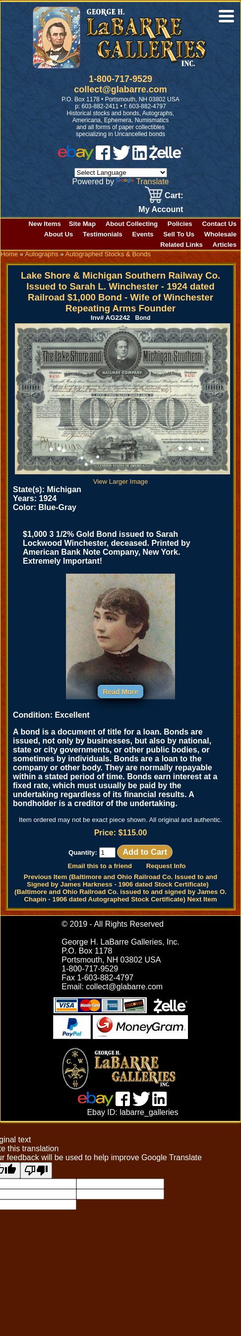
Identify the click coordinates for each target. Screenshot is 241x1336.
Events (142, 234)
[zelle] (166, 157)
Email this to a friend (99, 866)
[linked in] (139, 157)
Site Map (82, 223)
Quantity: (92, 852)
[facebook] (103, 157)
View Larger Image (122, 477)
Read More (120, 692)
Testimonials (102, 234)
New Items (45, 223)
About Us (58, 234)
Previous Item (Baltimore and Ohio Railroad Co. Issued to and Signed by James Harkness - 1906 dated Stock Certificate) (120, 880)
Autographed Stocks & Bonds (108, 254)
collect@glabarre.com (120, 89)
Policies (180, 223)
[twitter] (121, 157)
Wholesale (220, 234)
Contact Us (219, 223)
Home (9, 254)
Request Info (166, 866)
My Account (160, 209)
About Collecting (132, 223)
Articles (225, 244)
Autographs (41, 254)
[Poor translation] (36, 1170)
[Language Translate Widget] (120, 172)
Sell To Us (178, 234)
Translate (142, 181)
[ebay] (76, 157)
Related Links (181, 244)
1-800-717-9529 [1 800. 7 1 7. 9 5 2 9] (120, 79)
